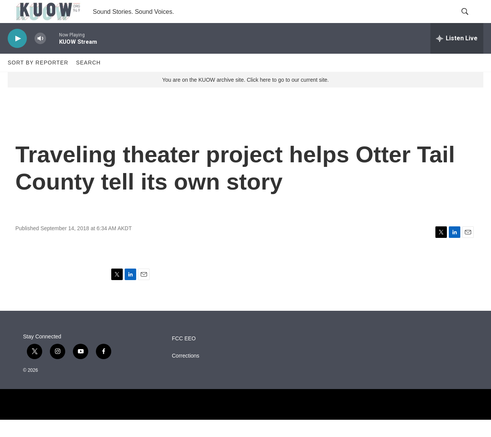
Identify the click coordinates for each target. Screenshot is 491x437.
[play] (17, 55)
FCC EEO (184, 356)
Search (88, 80)
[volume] (40, 55)
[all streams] (456, 55)
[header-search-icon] (471, 20)
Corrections (185, 373)
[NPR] (245, 421)
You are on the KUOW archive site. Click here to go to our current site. (245, 97)
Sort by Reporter (38, 80)
